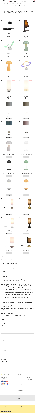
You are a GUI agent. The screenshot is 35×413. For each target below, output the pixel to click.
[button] (1, 20)
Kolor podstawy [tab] (3, 348)
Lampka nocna (12, 3)
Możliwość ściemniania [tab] (4, 361)
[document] (17, 409)
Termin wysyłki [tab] (3, 323)
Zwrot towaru (20, 379)
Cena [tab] (1, 368)
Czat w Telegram (29, 379)
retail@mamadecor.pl (29, 377)
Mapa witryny (20, 384)
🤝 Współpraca (20, 389)
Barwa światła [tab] (3, 357)
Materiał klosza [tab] (3, 350)
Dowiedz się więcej (20, 409)
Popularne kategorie (5, 3)
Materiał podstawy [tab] (3, 352)
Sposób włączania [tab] (3, 359)
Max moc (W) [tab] (2, 331)
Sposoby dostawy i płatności (20, 377)
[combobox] (26, 1)
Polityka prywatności (21, 382)
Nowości (19, 386)
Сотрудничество (20, 390)
